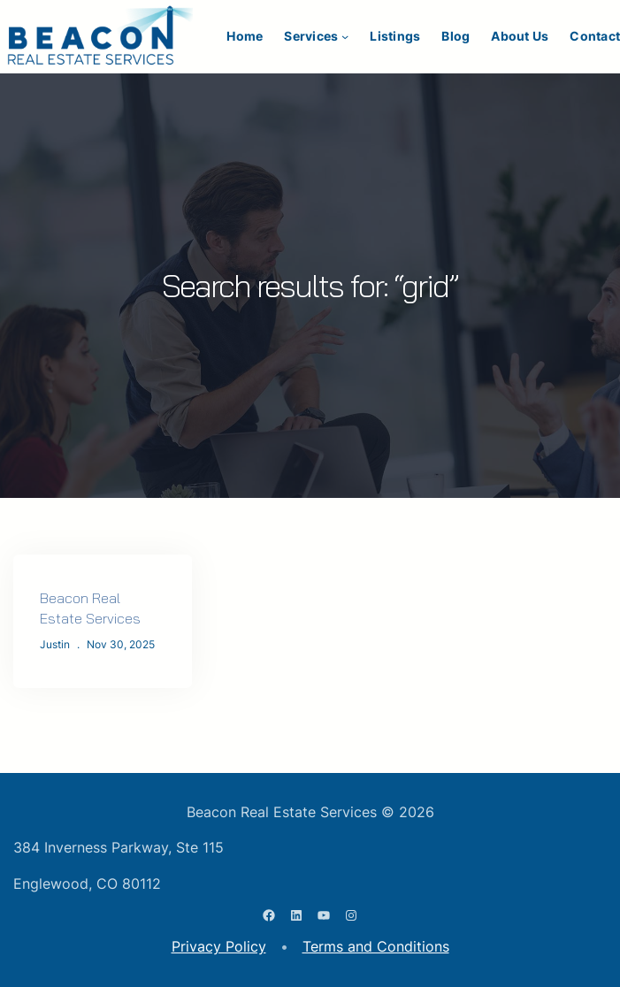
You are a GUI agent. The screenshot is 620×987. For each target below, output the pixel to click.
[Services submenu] (344, 36)
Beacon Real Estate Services (90, 608)
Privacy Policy (219, 946)
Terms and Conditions (375, 946)
